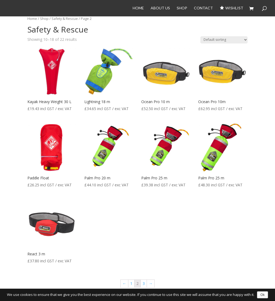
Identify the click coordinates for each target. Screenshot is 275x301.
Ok (262, 295)
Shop (182, 8)
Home (138, 8)
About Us (160, 8)
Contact (203, 8)
